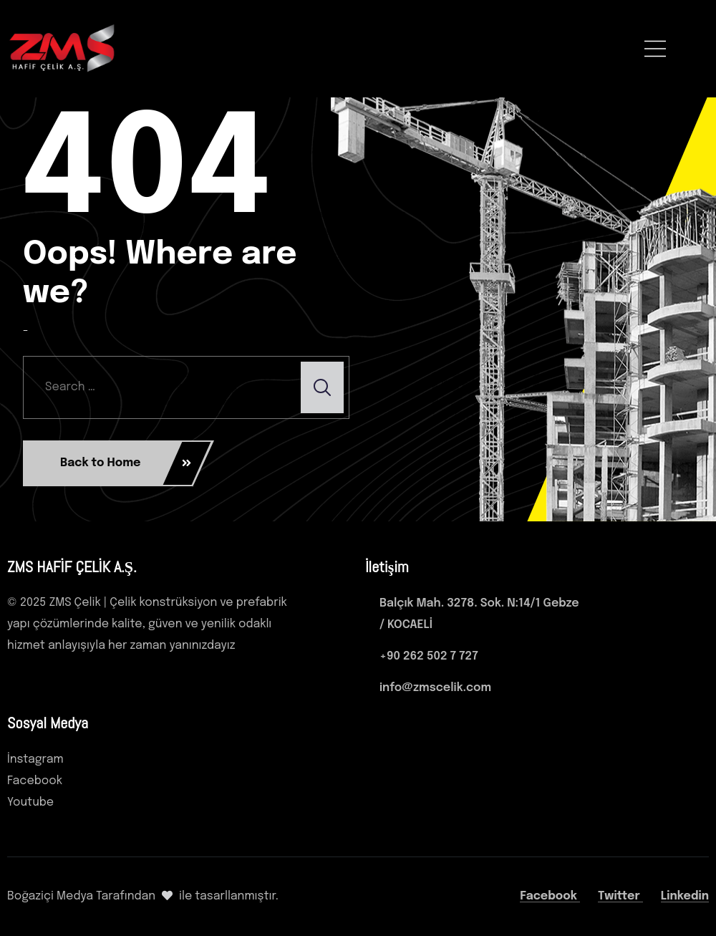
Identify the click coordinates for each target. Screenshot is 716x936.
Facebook (550, 896)
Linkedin (685, 896)
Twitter (620, 896)
